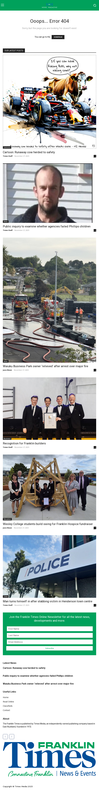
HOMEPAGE (58, 37)
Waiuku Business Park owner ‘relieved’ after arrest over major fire (45, 366)
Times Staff (8, 156)
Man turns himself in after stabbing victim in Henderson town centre (47, 601)
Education (7, 519)
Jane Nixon (7, 370)
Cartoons (7, 147)
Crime (6, 596)
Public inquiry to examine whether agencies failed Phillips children (46, 226)
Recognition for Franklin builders (24, 443)
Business (7, 439)
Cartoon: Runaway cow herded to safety (29, 152)
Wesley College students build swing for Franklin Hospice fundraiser (48, 524)
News (6, 222)
